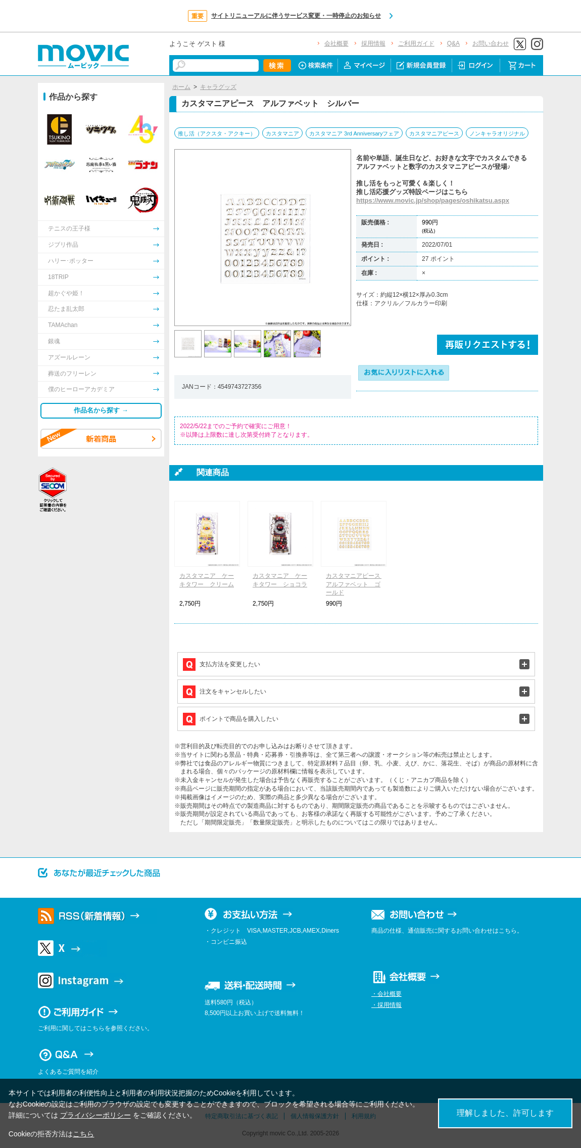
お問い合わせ (490, 43)
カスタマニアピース (434, 133)
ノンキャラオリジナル (497, 133)
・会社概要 (386, 993)
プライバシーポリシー (95, 1115)
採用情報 (373, 43)
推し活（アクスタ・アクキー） (217, 133)
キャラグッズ (218, 86)
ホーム (181, 86)
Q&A (453, 43)
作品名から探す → (101, 410)
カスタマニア (282, 133)
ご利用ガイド (416, 43)
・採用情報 (386, 1004)
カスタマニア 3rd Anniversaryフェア (354, 133)
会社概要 (336, 43)
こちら (83, 1134)
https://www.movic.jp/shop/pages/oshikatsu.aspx (432, 200)
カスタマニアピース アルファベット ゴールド (356, 584)
